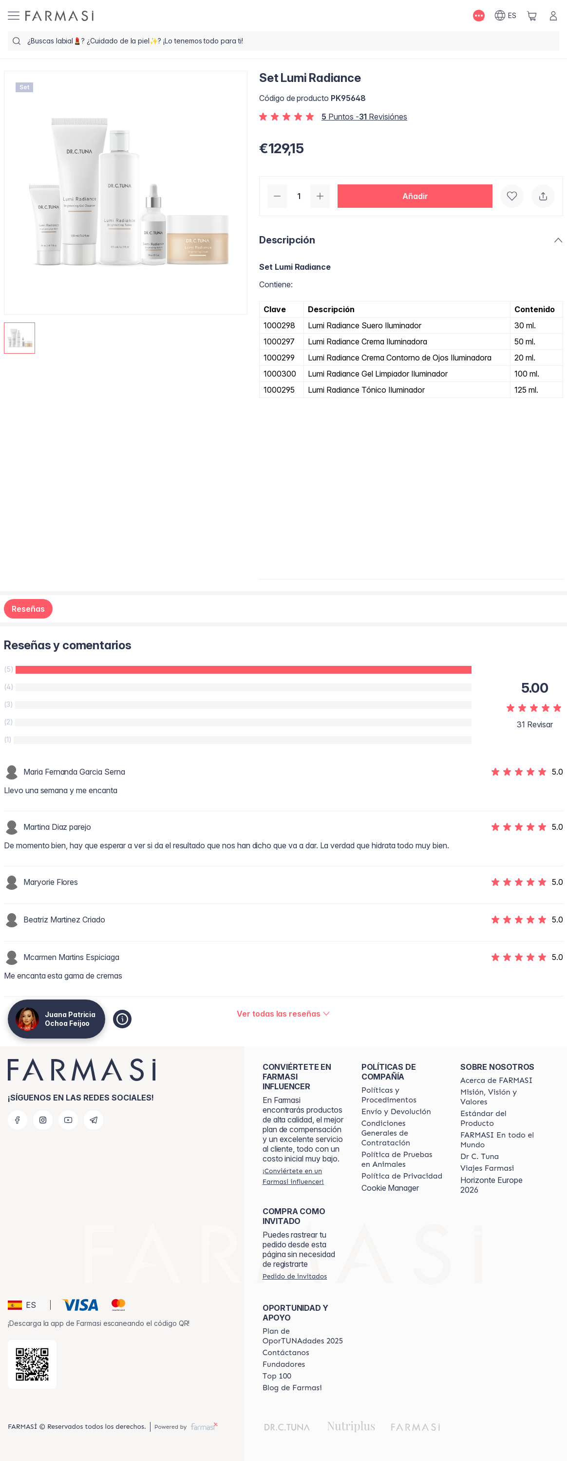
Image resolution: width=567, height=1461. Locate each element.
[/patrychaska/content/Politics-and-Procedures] (402, 1095)
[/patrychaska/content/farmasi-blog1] (292, 1388)
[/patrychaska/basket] (532, 15)
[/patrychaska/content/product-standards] (501, 1118)
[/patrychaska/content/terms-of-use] (402, 1133)
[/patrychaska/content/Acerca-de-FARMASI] (496, 1080)
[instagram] (43, 1120)
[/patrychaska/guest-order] (295, 1276)
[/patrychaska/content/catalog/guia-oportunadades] (303, 1336)
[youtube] (68, 1120)
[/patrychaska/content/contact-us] (286, 1353)
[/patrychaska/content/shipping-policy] (396, 1112)
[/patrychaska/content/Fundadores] (284, 1364)
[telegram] (93, 1120)
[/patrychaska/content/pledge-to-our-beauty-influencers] (479, 1156)
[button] (415, 196)
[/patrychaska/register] (303, 1176)
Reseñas (28, 609)
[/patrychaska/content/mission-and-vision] (501, 1097)
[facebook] (17, 1120)
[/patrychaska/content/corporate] (501, 1140)
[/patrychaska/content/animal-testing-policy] (402, 1159)
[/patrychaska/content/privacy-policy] (401, 1176)
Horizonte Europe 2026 (491, 1185)
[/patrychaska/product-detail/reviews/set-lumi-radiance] (283, 1014)
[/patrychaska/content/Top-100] (277, 1376)
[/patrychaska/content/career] (487, 1168)
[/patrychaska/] (59, 15)
